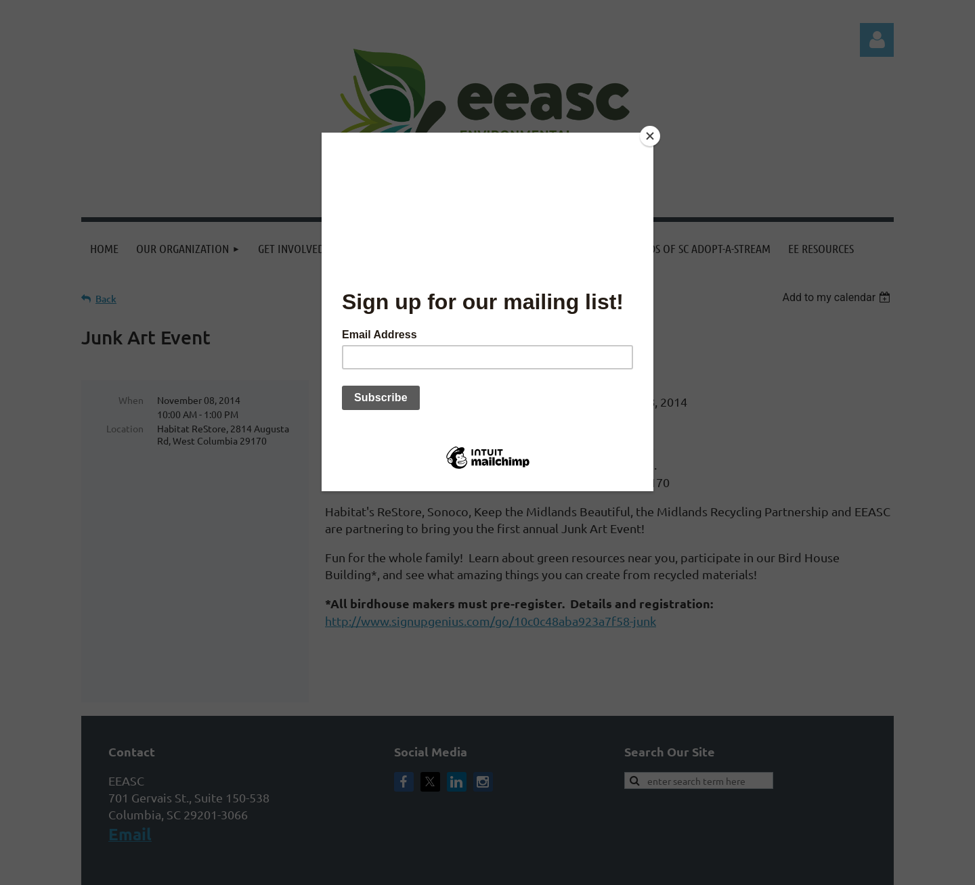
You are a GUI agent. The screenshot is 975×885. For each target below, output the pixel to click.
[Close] (650, 136)
